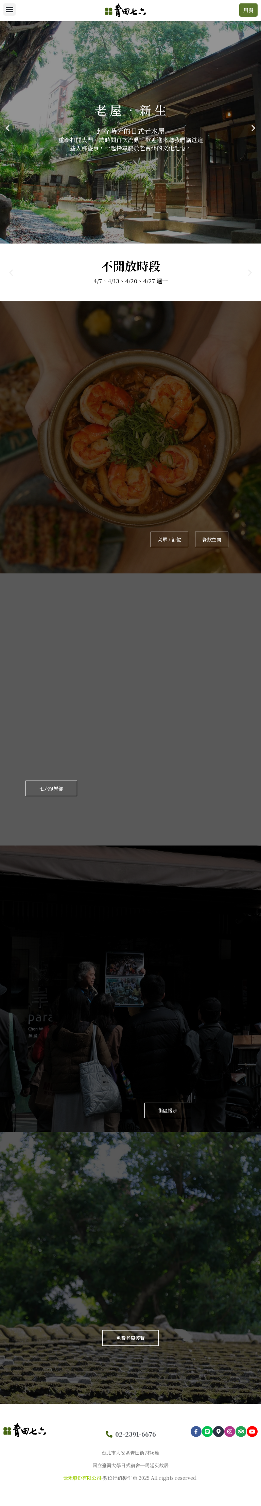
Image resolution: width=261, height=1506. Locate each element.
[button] (9, 9)
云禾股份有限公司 (82, 1477)
